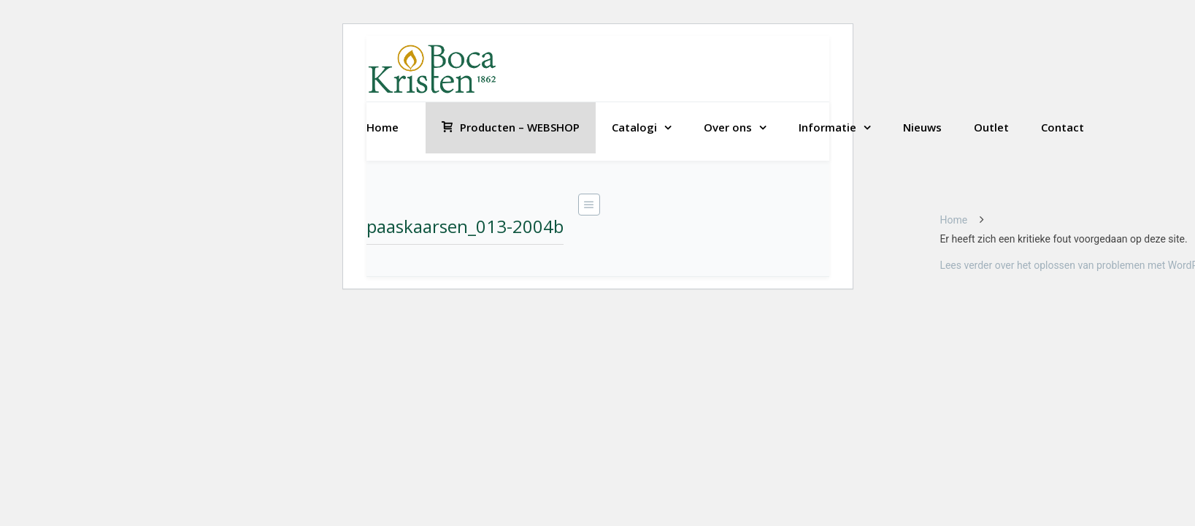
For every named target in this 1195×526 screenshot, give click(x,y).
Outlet (991, 127)
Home (382, 127)
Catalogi (634, 127)
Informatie (827, 127)
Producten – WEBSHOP (511, 127)
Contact (1062, 127)
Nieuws (922, 127)
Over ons (728, 127)
